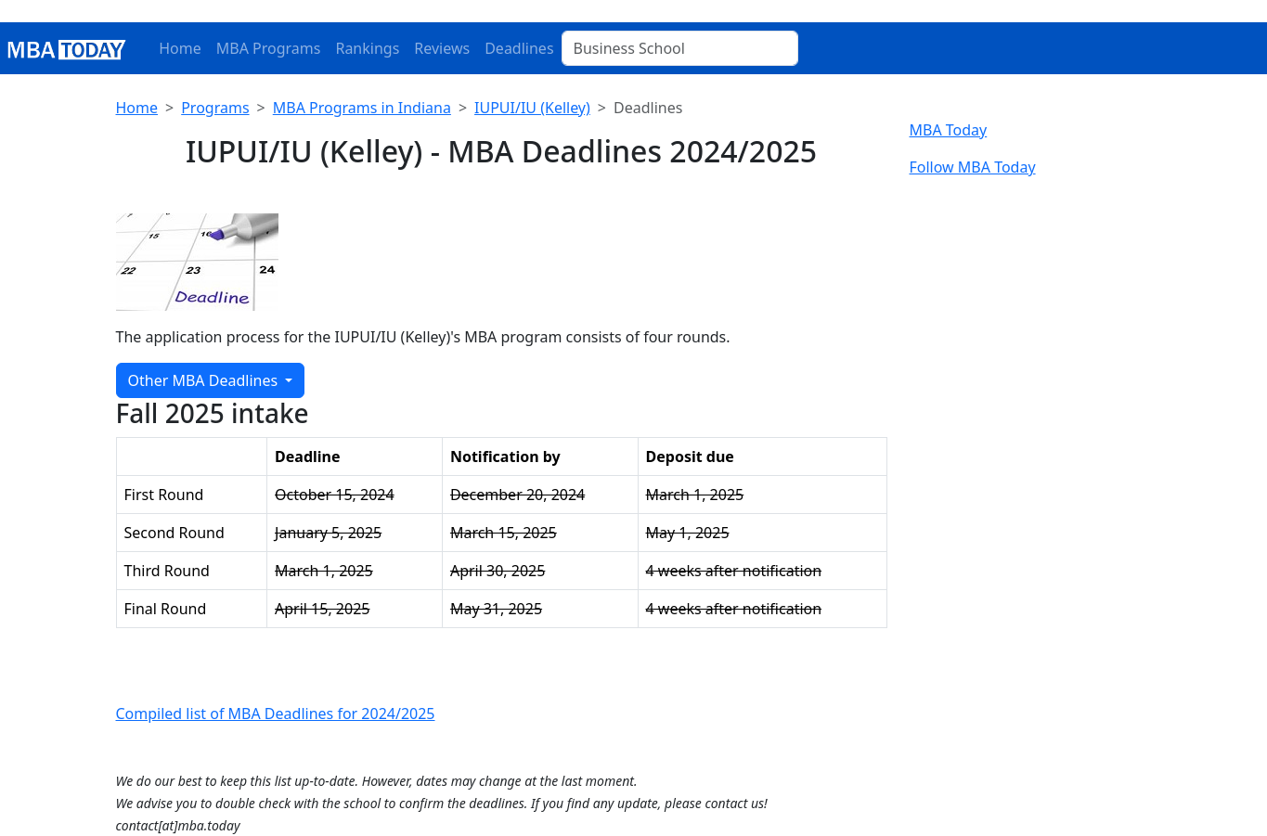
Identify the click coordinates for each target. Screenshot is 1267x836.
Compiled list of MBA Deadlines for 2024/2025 (275, 713)
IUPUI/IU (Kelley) (532, 107)
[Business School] (680, 48)
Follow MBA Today (973, 167)
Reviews (442, 48)
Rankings (367, 48)
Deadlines (519, 48)
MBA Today (949, 130)
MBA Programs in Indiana (362, 107)
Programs (215, 107)
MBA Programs (268, 48)
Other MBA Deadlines (205, 380)
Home (180, 48)
